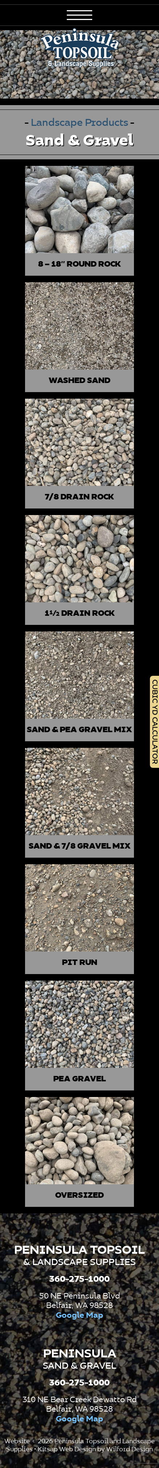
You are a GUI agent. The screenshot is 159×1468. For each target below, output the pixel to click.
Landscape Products (80, 123)
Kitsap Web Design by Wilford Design (95, 1449)
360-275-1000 (79, 1279)
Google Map (79, 1316)
